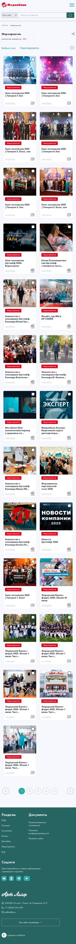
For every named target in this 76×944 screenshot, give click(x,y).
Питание (6, 825)
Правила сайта (36, 838)
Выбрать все (9, 48)
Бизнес (5, 835)
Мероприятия (8, 846)
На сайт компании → (30, 922)
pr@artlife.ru (10, 912)
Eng (3, 851)
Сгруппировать (29, 48)
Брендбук (6, 841)
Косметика (7, 830)
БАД (4, 820)
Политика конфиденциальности (37, 832)
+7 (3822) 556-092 (14, 907)
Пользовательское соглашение (37, 824)
